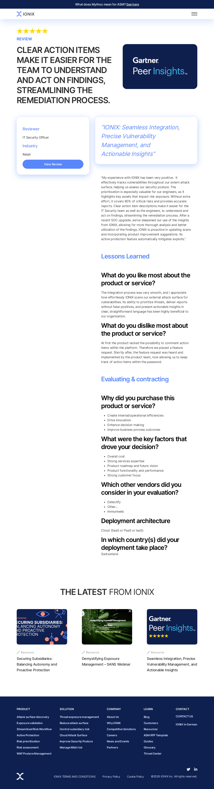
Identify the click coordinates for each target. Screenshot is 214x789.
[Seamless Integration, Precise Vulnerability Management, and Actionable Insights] (172, 641)
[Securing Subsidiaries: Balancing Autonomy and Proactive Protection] (42, 641)
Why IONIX (114, 723)
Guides (148, 741)
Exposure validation (30, 723)
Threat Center (153, 753)
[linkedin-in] (195, 769)
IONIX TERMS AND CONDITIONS (75, 776)
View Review (53, 164)
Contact (182, 709)
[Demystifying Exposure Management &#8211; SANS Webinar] (107, 641)
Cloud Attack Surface (73, 735)
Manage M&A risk (71, 747)
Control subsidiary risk (75, 729)
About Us (113, 717)
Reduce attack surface (74, 723)
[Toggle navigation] (194, 14)
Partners (112, 747)
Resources (151, 729)
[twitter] (188, 769)
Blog (147, 717)
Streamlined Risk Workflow (34, 729)
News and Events (118, 741)
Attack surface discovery (33, 717)
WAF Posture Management (34, 753)
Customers (151, 723)
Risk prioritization (28, 741)
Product (23, 709)
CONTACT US (184, 716)
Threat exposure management (79, 717)
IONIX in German (186, 724)
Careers (112, 735)
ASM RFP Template (156, 735)
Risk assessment (28, 747)
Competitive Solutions (121, 729)
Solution (67, 709)
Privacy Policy (111, 776)
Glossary (149, 747)
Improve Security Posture (76, 741)
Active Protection (28, 735)
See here (132, 4)
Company (114, 709)
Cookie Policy (135, 776)
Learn (148, 709)
